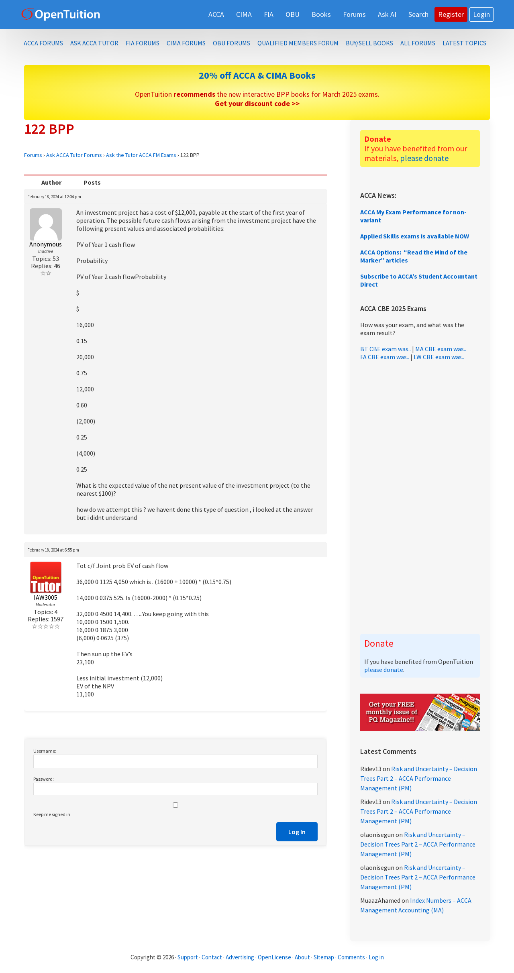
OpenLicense (275, 957)
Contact (212, 957)
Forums (33, 155)
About (302, 957)
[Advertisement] (420, 497)
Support (187, 957)
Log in (376, 957)
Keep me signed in (51, 814)
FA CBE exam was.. (384, 357)
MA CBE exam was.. (440, 349)
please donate (424, 158)
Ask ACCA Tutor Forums (74, 155)
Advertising (240, 957)
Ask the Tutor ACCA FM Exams (141, 155)
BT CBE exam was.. (385, 349)
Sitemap (324, 957)
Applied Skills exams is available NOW (414, 236)
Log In (297, 832)
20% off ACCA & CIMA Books (257, 75)
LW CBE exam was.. (439, 357)
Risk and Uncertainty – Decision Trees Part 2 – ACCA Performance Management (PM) (418, 778)
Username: (44, 751)
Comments (352, 957)
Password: (43, 779)
